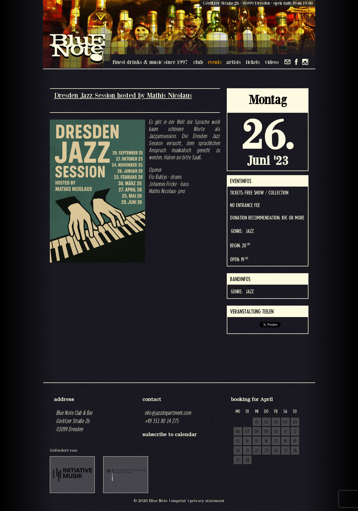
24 (276, 450)
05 (295, 422)
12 (294, 431)
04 (285, 422)
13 (237, 441)
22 (257, 450)
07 (247, 431)
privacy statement (207, 500)
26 (295, 450)
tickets (253, 62)
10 (275, 431)
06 (237, 431)
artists (233, 62)
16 (266, 441)
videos (272, 62)
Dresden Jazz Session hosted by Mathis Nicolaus (123, 95)
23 (266, 450)
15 (256, 441)
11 (285, 431)
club (198, 62)
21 (247, 450)
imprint (178, 500)
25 (285, 450)
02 (266, 422)
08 (257, 431)
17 (275, 441)
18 (285, 441)
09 (266, 431)
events (215, 62)
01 (256, 422)
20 (238, 450)
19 (294, 441)
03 (276, 422)
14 (247, 441)
